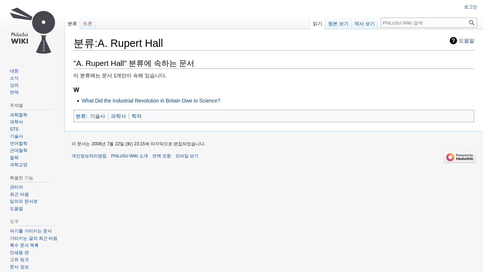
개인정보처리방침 (89, 156)
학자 (137, 116)
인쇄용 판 (19, 252)
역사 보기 (364, 23)
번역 (14, 92)
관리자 (16, 187)
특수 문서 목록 (24, 245)
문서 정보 (19, 266)
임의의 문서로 (23, 201)
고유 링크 (19, 259)
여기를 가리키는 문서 (31, 231)
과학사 (118, 116)
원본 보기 (338, 23)
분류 (81, 116)
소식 (14, 78)
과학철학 (18, 115)
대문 (14, 71)
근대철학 (18, 150)
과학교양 (18, 164)
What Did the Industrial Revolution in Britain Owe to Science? (150, 101)
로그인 (470, 7)
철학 (14, 157)
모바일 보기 (186, 156)
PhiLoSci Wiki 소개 (129, 156)
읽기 (317, 23)
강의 (14, 85)
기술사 (97, 116)
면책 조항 (161, 156)
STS (14, 129)
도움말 (466, 41)
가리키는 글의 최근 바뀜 (33, 238)
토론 (87, 23)
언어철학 (18, 143)
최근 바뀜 (19, 194)
